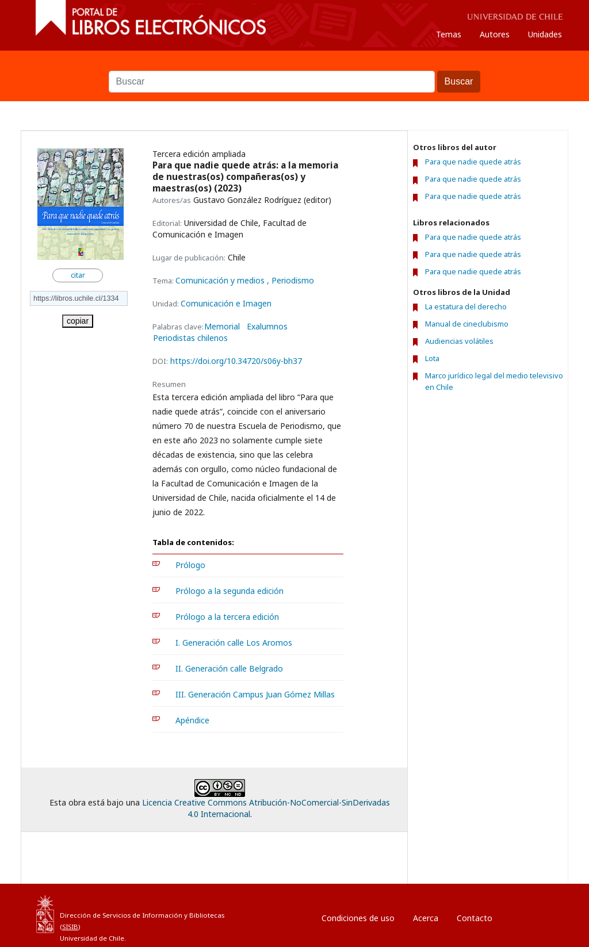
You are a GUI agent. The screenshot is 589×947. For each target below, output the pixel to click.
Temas (448, 34)
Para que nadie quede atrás (473, 162)
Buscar (294, 65)
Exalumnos (267, 326)
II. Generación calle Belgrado (229, 668)
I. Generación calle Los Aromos (233, 642)
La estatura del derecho (466, 306)
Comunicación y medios (221, 280)
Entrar (526, 915)
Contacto (474, 918)
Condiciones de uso (358, 918)
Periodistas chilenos (190, 338)
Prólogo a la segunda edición (229, 590)
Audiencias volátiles (459, 341)
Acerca (425, 918)
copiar (78, 320)
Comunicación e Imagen (226, 303)
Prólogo (190, 564)
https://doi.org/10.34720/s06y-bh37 (236, 360)
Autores (495, 34)
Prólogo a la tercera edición (227, 616)
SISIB (70, 926)
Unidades (545, 34)
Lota (432, 358)
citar (78, 275)
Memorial (222, 326)
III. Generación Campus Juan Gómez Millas (255, 694)
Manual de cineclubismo (466, 324)
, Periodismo (290, 280)
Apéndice (192, 720)
